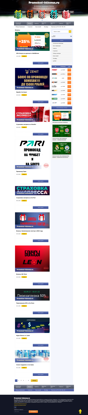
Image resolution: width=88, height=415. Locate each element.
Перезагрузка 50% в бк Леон (25, 302)
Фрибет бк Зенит (21, 92)
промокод (69, 82)
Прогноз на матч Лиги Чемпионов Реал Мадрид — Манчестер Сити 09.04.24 (60, 156)
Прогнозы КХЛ (53, 23)
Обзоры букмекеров (20, 26)
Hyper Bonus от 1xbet (23, 334)
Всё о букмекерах (57, 45)
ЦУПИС (54, 60)
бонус (69, 69)
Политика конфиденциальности (20, 402)
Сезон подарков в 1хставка (25, 363)
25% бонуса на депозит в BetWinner (28, 53)
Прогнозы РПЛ (44, 23)
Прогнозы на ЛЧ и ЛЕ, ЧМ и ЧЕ (58, 26)
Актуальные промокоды (18, 23)
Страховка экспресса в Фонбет (26, 124)
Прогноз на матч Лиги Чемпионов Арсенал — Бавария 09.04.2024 (59, 139)
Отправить (33, 410)
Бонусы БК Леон (21, 273)
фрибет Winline (69, 74)
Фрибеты (37, 23)
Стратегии (30, 26)
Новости (61, 23)
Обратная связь (68, 23)
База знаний (38, 26)
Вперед (34, 379)
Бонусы (30, 23)
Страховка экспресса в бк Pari (26, 197)
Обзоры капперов (57, 53)
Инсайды (46, 26)
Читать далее (43, 62)
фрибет (69, 78)
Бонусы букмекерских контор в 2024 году (30, 230)
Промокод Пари (21, 171)
